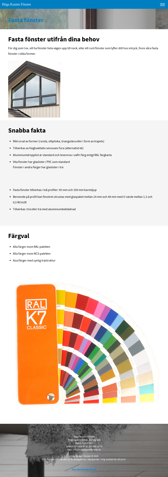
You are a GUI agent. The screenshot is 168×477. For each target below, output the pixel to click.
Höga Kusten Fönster (16, 4)
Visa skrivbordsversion (84, 469)
